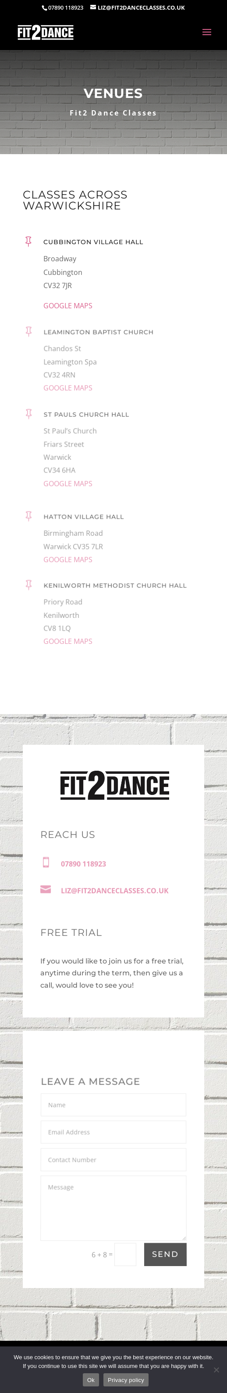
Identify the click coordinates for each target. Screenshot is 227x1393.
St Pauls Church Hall (87, 423)
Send (165, 1254)
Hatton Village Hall (84, 522)
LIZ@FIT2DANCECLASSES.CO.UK (115, 891)
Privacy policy (126, 1380)
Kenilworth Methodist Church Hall (115, 592)
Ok (91, 1380)
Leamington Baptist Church (99, 339)
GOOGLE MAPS (67, 306)
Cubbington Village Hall (93, 243)
